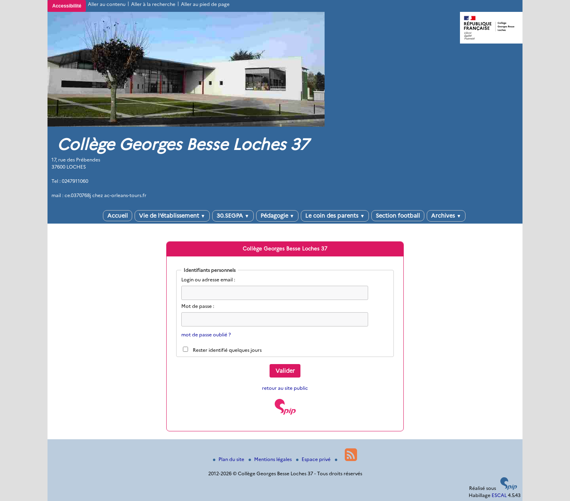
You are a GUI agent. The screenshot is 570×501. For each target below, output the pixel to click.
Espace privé (314, 459)
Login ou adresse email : (208, 280)
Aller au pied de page (205, 4)
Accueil (117, 215)
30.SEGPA (233, 215)
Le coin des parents (335, 215)
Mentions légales (271, 459)
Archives (446, 215)
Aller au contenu (106, 4)
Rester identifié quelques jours (227, 350)
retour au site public (285, 388)
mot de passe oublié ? (206, 335)
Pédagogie (277, 215)
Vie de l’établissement (172, 215)
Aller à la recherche (153, 4)
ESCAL (499, 495)
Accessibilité (66, 6)
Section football (398, 215)
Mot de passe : (197, 306)
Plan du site (229, 459)
